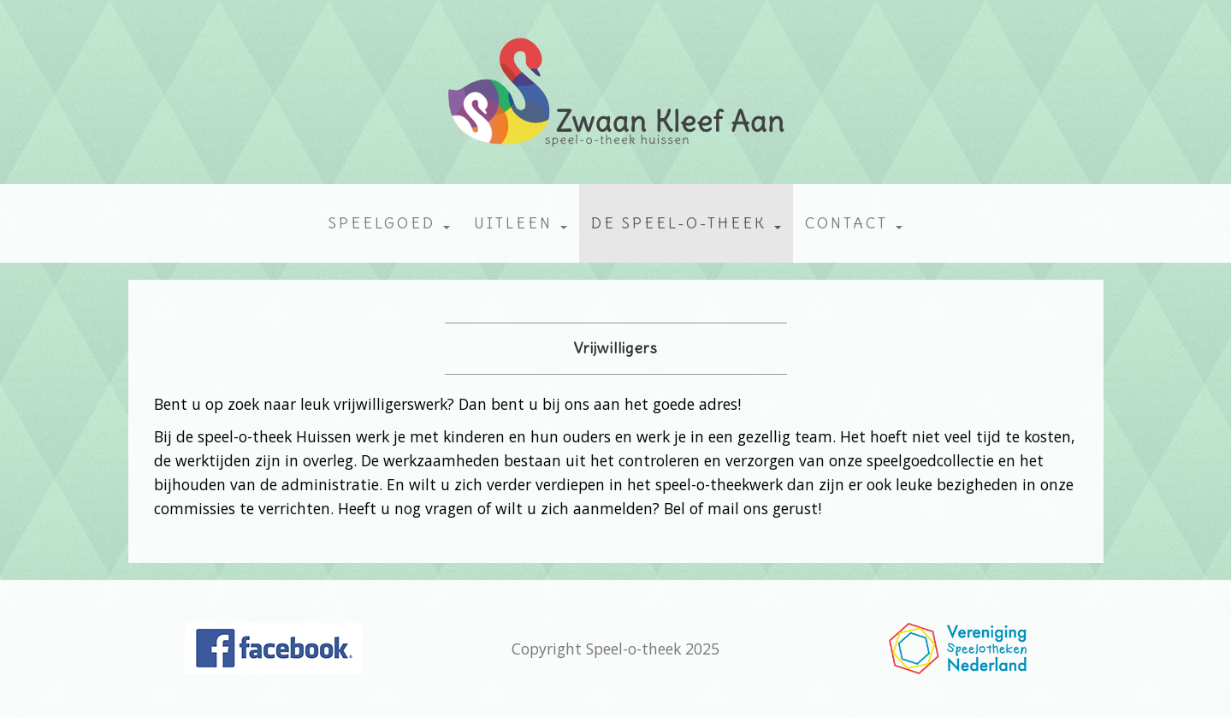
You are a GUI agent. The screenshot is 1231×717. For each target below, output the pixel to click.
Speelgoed (389, 223)
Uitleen (520, 223)
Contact (854, 223)
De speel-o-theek (686, 223)
